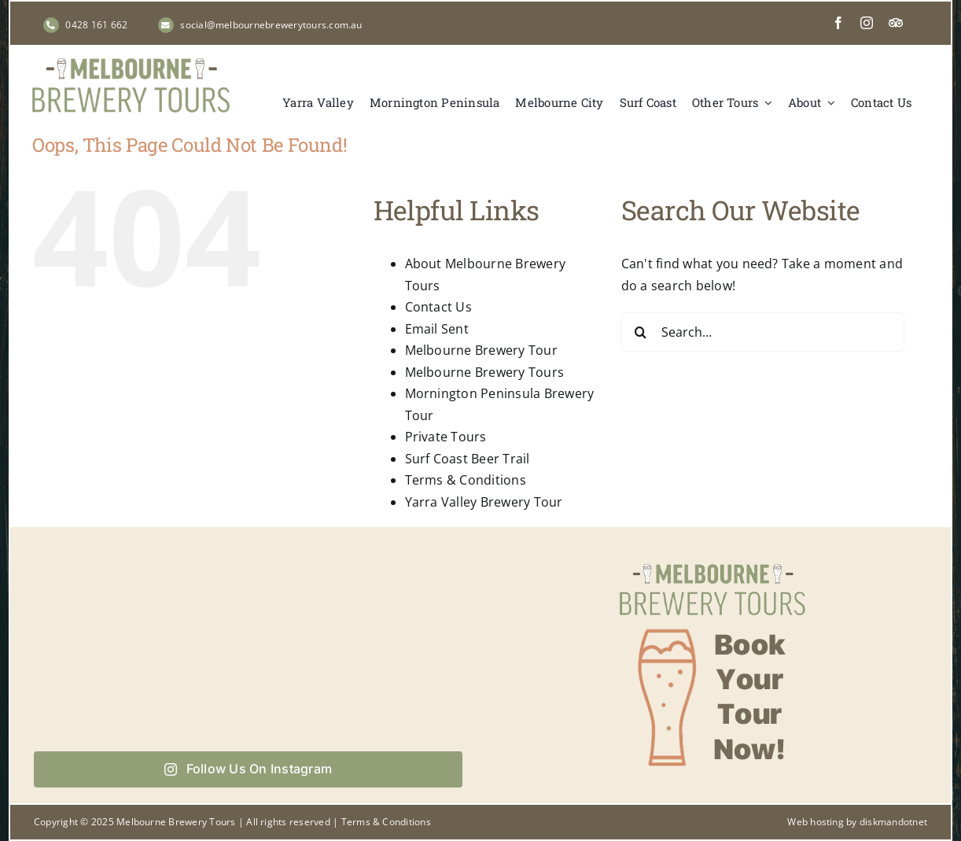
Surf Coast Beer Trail (467, 458)
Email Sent (437, 329)
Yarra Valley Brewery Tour (484, 502)
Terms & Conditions (465, 480)
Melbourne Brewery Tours (485, 372)
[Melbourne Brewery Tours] (131, 64)
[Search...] (762, 332)
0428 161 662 (96, 24)
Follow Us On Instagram (248, 768)
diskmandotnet (893, 821)
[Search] (641, 332)
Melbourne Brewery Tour (481, 350)
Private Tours (446, 436)
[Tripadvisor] (896, 23)
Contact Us (438, 306)
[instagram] (866, 23)
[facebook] (838, 23)
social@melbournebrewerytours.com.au (271, 24)
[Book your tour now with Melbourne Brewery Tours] (712, 562)
